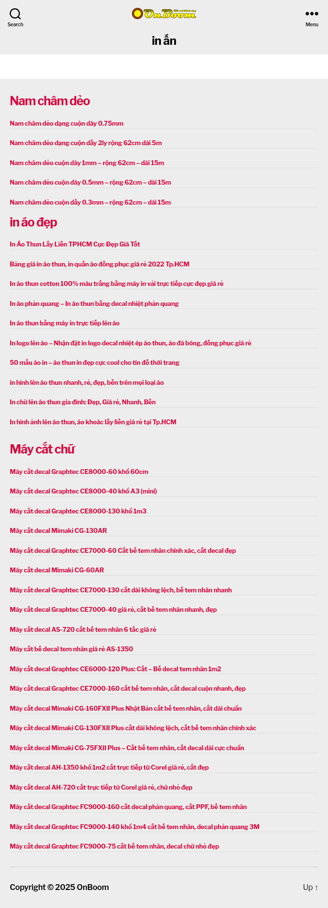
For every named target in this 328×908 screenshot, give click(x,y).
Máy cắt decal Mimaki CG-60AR (57, 570)
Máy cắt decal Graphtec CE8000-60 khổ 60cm (79, 471)
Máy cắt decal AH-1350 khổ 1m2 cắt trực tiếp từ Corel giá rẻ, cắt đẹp (109, 767)
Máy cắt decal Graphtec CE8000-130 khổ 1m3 (78, 511)
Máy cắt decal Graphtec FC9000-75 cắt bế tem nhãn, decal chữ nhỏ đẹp (114, 846)
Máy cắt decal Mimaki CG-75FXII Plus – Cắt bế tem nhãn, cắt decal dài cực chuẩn (127, 748)
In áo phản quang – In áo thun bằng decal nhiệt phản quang (94, 303)
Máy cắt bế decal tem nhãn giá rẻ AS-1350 (71, 649)
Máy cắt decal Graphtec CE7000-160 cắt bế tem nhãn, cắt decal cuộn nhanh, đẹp (128, 688)
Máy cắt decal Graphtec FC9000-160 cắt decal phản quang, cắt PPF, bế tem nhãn (128, 807)
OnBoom (93, 887)
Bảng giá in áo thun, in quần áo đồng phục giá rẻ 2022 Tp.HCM (99, 264)
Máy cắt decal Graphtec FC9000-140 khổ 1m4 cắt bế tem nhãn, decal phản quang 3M (134, 827)
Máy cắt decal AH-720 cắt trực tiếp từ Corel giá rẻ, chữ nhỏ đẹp (101, 787)
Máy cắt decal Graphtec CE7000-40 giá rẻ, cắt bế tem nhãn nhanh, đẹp (113, 609)
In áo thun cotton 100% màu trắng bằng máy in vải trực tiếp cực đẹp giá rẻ (116, 283)
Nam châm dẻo (50, 101)
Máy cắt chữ (42, 449)
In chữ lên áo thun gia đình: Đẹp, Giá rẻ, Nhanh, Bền (83, 402)
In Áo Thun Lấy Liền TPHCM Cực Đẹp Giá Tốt (75, 244)
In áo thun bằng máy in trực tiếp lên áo (65, 323)
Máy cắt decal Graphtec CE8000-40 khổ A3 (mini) (83, 491)
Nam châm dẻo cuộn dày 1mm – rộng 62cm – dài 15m (87, 163)
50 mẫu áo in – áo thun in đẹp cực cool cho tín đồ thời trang (94, 362)
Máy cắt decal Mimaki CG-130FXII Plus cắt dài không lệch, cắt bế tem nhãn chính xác (133, 728)
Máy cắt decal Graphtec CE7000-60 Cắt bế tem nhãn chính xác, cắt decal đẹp (123, 550)
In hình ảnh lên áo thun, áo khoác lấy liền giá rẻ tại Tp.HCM (93, 422)
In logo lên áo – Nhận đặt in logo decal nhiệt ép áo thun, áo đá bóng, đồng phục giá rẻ (130, 343)
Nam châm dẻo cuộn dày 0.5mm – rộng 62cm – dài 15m (90, 182)
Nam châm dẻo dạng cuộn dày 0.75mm (67, 123)
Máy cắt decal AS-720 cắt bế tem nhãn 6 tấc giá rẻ (83, 629)
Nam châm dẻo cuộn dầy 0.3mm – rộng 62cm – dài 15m (90, 202)
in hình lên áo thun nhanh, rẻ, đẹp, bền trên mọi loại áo (87, 382)
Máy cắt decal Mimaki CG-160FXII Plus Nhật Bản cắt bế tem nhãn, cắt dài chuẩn (126, 708)
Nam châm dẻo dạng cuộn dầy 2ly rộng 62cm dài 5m (86, 143)
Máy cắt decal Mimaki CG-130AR (58, 530)
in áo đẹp (33, 222)
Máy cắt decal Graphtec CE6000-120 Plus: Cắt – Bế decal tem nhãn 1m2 (115, 669)
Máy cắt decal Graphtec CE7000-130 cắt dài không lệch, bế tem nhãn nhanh (121, 590)
